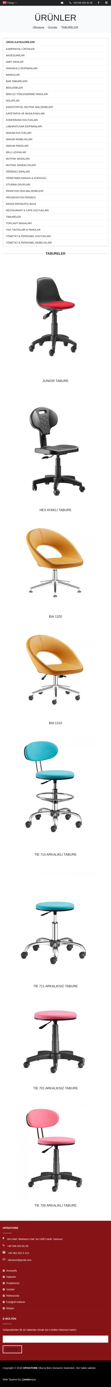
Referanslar (12, 1295)
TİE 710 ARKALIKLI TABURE (55, 854)
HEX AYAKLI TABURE (55, 510)
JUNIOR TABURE (55, 381)
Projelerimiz (12, 1283)
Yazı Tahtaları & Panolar (23, 229)
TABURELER (69, 27)
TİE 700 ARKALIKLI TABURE (55, 1205)
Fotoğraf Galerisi (15, 1302)
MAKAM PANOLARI (17, 146)
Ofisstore (38, 27)
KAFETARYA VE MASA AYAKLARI (25, 113)
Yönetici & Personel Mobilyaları (29, 242)
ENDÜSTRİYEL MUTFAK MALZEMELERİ (29, 107)
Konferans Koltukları (22, 120)
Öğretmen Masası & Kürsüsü (26, 178)
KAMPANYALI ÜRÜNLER (20, 49)
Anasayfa (11, 1270)
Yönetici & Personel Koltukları (28, 236)
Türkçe (10, 2)
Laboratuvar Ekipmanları (24, 126)
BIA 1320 (55, 616)
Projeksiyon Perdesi (21, 197)
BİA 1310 (55, 723)
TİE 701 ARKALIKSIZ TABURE (55, 1088)
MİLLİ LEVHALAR (16, 152)
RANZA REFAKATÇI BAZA (21, 204)
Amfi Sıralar (14, 62)
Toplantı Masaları (19, 223)
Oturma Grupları (18, 184)
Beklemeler (14, 87)
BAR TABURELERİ (16, 81)
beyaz (29, 1379)
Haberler (11, 1276)
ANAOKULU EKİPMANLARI (21, 68)
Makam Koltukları (18, 133)
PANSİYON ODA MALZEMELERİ (24, 191)
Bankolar (13, 75)
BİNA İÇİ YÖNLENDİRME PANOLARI (27, 94)
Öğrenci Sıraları (18, 171)
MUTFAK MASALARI (18, 158)
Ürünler (52, 27)
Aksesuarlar (15, 55)
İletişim (10, 1308)
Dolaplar (12, 100)
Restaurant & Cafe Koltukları (27, 210)
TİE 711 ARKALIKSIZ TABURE (55, 986)
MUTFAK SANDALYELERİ (21, 165)
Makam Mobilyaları (19, 139)
